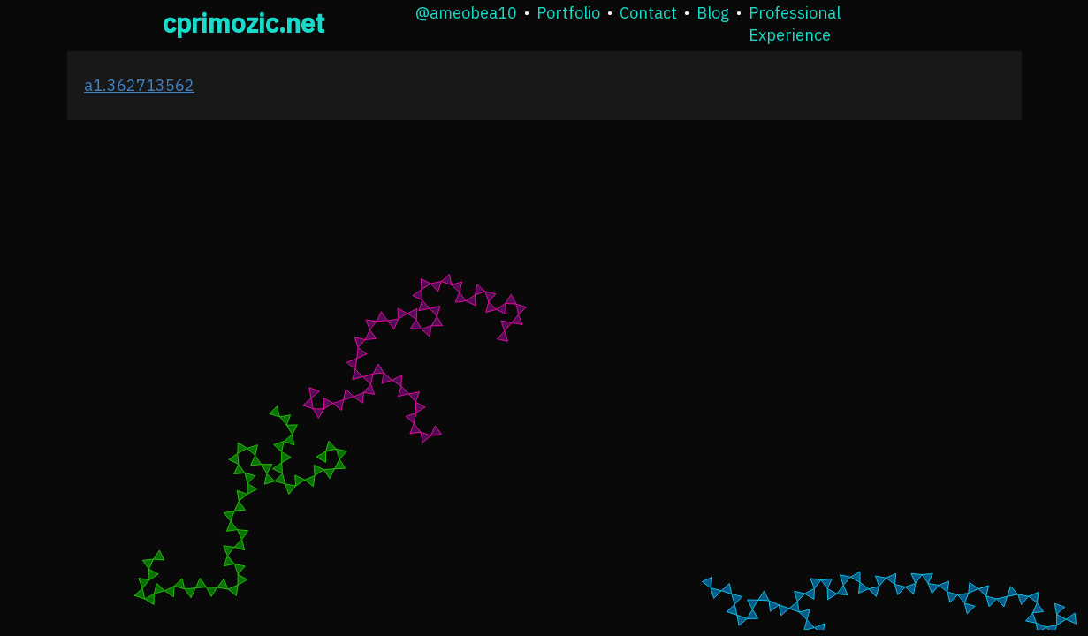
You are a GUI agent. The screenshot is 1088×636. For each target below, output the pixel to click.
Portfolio (568, 13)
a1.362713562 (139, 85)
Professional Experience (795, 24)
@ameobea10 (466, 13)
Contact (648, 13)
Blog (712, 13)
